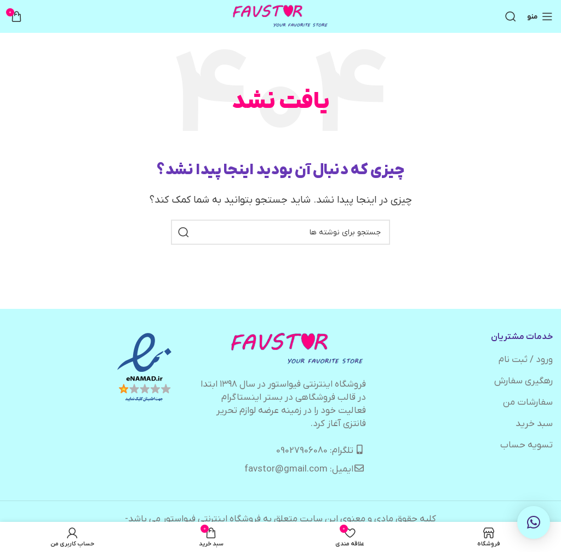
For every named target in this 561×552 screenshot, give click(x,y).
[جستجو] (511, 16)
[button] (533, 522)
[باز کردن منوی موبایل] (540, 16)
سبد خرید (534, 424)
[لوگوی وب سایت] (281, 16)
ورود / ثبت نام (526, 360)
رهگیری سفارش (523, 381)
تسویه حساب (526, 445)
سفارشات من (528, 402)
